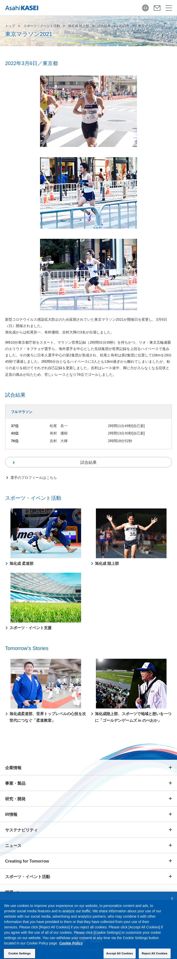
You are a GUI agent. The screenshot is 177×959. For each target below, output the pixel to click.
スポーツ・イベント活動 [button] (27, 877)
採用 (12, 892)
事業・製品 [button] (15, 783)
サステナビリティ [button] (21, 830)
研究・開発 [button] (15, 799)
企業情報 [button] (13, 768)
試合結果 (104, 26)
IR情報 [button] (11, 814)
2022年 (124, 26)
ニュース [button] (13, 845)
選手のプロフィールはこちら (33, 478)
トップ (10, 26)
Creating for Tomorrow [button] (27, 861)
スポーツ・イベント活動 (41, 26)
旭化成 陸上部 (78, 26)
